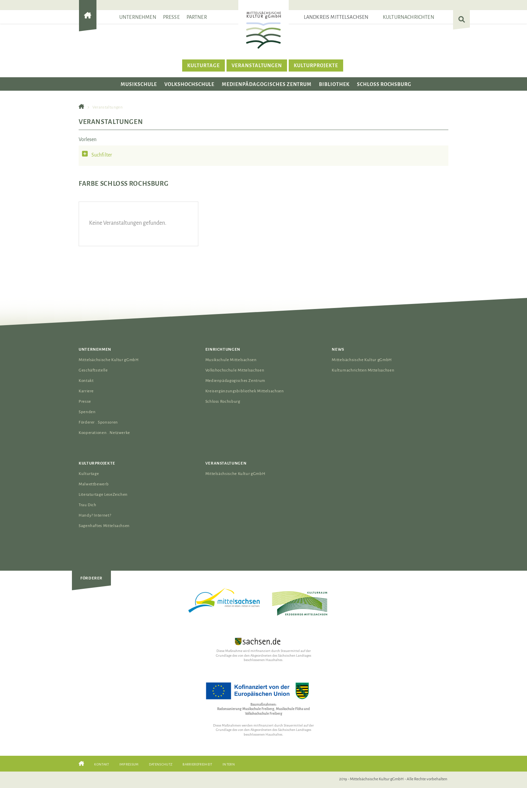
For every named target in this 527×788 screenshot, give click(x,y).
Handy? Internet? (95, 515)
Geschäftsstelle (93, 370)
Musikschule (139, 84)
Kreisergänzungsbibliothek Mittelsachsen (244, 391)
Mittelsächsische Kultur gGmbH (109, 360)
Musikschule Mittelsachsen (231, 360)
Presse (171, 17)
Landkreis (336, 17)
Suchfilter (101, 155)
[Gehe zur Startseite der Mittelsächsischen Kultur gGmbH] (87, 21)
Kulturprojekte (316, 65)
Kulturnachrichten (408, 17)
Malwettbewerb (94, 484)
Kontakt (86, 381)
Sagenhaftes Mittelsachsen (104, 526)
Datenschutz (161, 764)
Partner (197, 17)
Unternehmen (137, 17)
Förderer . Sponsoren (98, 422)
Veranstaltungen (257, 65)
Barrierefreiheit (197, 764)
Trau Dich (87, 505)
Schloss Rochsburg (384, 84)
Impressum (129, 764)
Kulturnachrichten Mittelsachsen (363, 370)
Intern (228, 764)
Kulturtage (203, 65)
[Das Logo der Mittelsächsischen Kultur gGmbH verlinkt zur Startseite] (263, 29)
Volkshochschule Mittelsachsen (235, 370)
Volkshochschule (189, 84)
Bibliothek (334, 84)
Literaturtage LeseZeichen (103, 494)
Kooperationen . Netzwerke (104, 433)
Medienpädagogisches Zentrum (267, 84)
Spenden (87, 412)
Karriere (86, 391)
